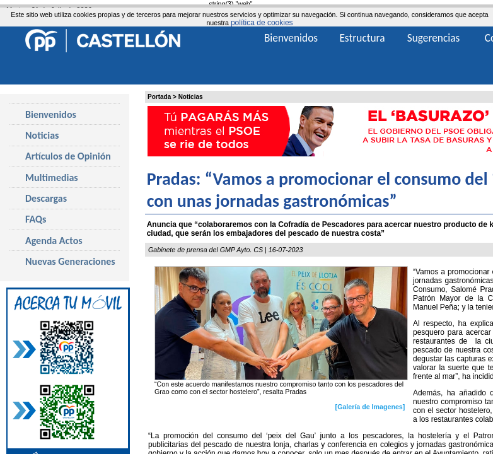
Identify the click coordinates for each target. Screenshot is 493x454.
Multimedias (51, 177)
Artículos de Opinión (68, 156)
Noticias (190, 96)
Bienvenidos (50, 114)
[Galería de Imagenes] (370, 406)
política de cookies (262, 22)
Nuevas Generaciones (70, 261)
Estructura (362, 38)
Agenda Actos (54, 241)
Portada (159, 96)
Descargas (46, 198)
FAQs (35, 219)
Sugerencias (433, 38)
